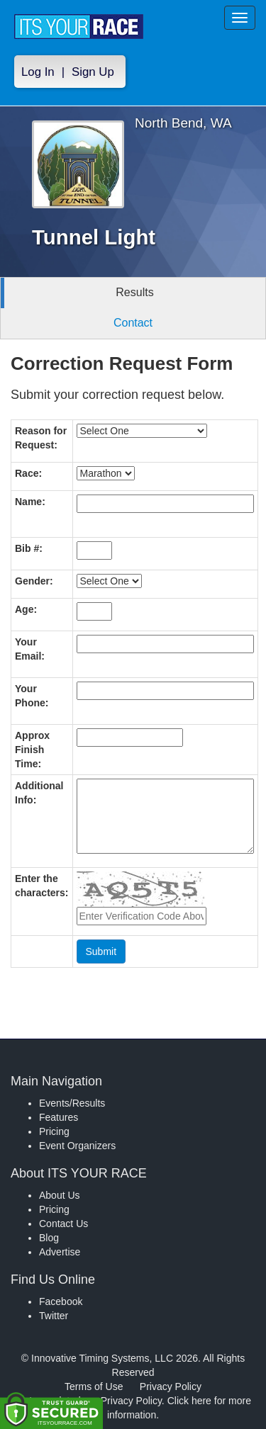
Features (58, 1117)
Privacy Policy (170, 1386)
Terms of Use (94, 1386)
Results (134, 292)
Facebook (60, 1301)
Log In (38, 72)
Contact (133, 323)
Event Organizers (77, 1145)
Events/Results (72, 1103)
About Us (59, 1195)
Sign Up (93, 72)
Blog (49, 1237)
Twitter (53, 1315)
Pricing (54, 1131)
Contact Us (63, 1223)
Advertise (59, 1252)
